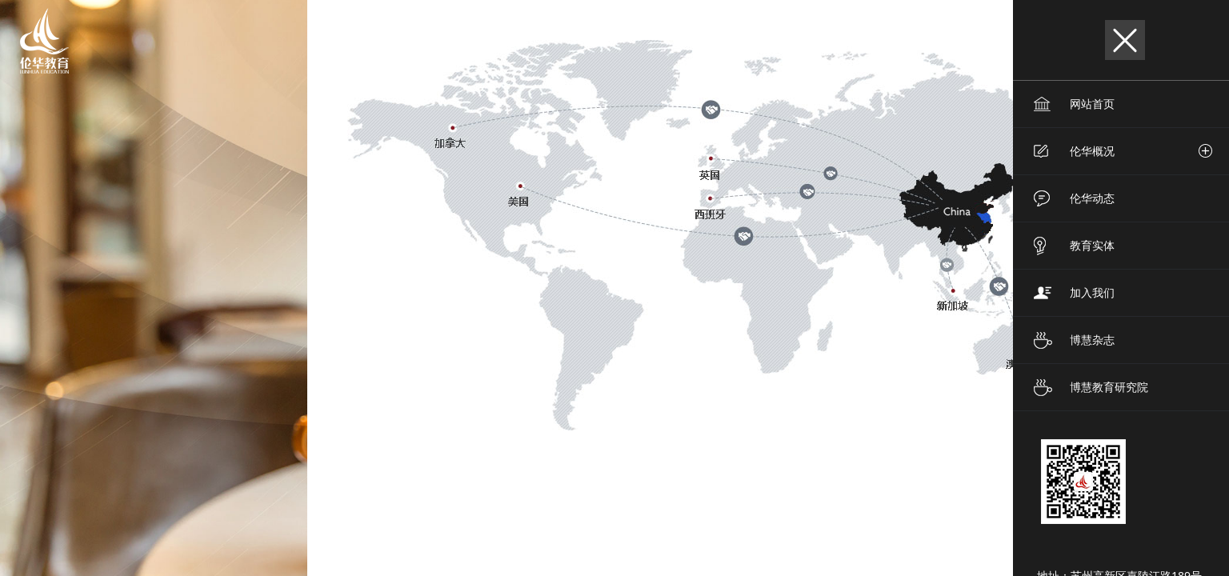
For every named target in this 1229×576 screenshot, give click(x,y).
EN (903, 40)
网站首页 (1092, 103)
